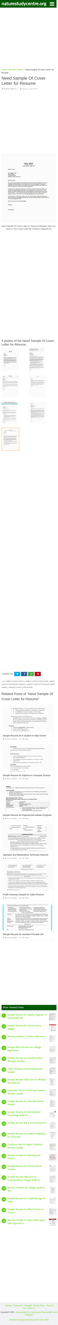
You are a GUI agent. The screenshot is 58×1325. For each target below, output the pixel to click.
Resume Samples (10, 89)
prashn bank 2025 (41, 1320)
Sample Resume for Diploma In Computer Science (27, 775)
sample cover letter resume (37, 681)
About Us (31, 1308)
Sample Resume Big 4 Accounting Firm (27, 1122)
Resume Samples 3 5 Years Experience (27, 1036)
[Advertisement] (29, 39)
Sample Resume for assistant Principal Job (23, 934)
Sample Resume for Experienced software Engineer (27, 815)
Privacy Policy (39, 1305)
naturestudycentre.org (24, 3)
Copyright (28, 1305)
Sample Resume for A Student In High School (24, 735)
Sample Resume (42, 1312)
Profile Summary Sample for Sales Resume (23, 894)
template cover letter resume (20, 687)
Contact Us (17, 1305)
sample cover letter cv (15, 681)
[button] (51, 3)
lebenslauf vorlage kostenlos (20, 1320)
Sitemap (8, 1305)
